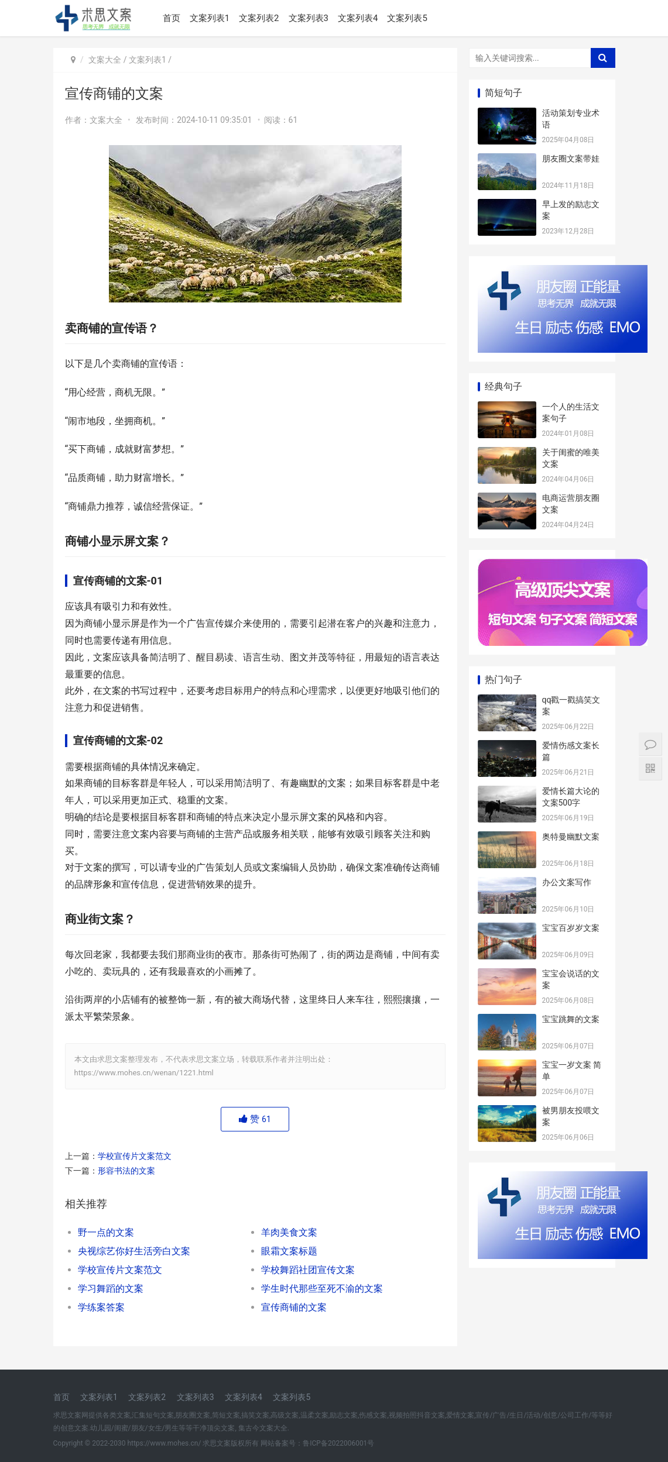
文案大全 (104, 59)
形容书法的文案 (126, 1170)
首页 (171, 18)
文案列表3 (308, 18)
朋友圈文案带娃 (571, 158)
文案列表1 (209, 18)
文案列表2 (259, 18)
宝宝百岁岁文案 (571, 928)
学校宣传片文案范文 (135, 1156)
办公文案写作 (566, 882)
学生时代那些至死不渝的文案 (322, 1288)
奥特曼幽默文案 (571, 836)
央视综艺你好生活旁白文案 (134, 1251)
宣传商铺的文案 (294, 1307)
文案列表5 (407, 18)
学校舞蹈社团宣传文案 (308, 1269)
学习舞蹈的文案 (110, 1288)
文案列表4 (358, 18)
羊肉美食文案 (289, 1232)
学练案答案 (101, 1307)
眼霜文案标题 (289, 1251)
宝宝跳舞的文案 (571, 1019)
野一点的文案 (106, 1232)
